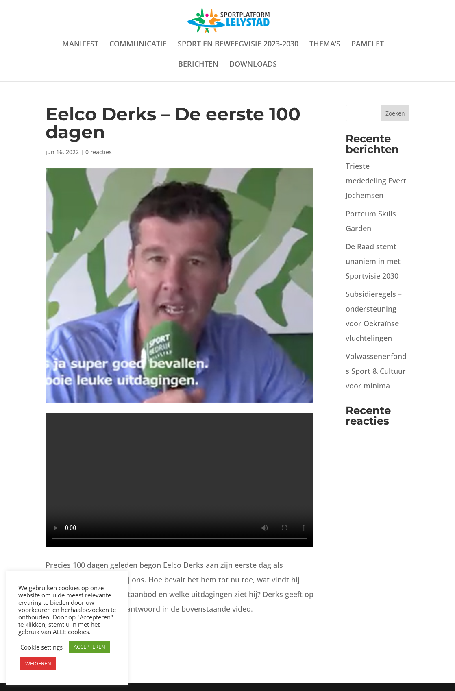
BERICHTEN (198, 65)
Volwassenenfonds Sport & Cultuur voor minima (376, 370)
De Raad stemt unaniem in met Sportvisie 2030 (373, 261)
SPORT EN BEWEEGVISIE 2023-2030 (238, 44)
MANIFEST (80, 44)
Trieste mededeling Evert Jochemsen (376, 180)
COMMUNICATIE (138, 44)
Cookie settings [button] (41, 647)
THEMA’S (324, 44)
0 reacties (98, 152)
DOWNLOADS (253, 65)
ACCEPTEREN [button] (89, 646)
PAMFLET (367, 44)
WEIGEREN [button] (38, 663)
